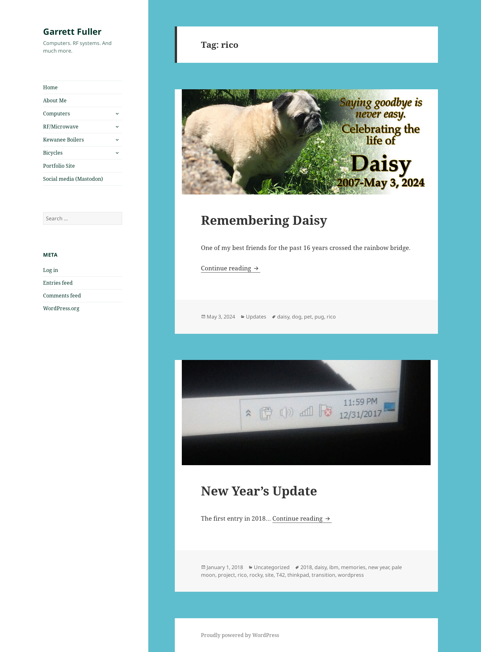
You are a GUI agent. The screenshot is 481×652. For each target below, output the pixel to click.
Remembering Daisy (264, 219)
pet (308, 316)
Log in (50, 270)
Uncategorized (272, 567)
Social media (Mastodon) (73, 178)
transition (323, 574)
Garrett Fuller (72, 31)
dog (296, 316)
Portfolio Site (59, 165)
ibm (333, 567)
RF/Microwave (60, 126)
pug (319, 316)
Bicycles (53, 152)
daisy (283, 316)
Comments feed (62, 295)
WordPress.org (61, 308)
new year (378, 567)
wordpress (351, 574)
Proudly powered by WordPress (240, 635)
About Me (55, 100)
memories (353, 567)
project (226, 574)
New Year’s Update (259, 490)
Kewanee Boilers (63, 139)
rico (331, 316)
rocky (256, 574)
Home (50, 87)
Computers (56, 113)
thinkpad (298, 574)
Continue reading (230, 268)
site (269, 574)
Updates (256, 316)
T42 (280, 574)
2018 (306, 567)
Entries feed (58, 282)
